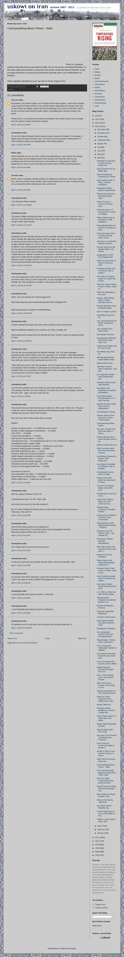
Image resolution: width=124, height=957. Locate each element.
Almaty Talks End (104, 705)
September (102, 140)
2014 (97, 123)
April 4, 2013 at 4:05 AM (20, 598)
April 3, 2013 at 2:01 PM (21, 376)
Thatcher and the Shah (106, 617)
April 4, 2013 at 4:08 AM (20, 613)
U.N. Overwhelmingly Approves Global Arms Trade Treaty (106, 773)
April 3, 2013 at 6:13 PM (21, 535)
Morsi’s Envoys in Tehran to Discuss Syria (105, 204)
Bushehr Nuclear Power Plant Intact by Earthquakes (106, 406)
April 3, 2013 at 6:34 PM (21, 565)
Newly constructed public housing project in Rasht (106, 480)
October (100, 137)
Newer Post (12, 638)
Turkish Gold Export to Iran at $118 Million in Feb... (106, 813)
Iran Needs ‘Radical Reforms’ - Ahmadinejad (105, 541)
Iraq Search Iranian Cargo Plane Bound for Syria (107, 586)
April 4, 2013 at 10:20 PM (21, 628)
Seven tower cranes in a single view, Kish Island (106, 718)
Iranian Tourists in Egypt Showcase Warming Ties (106, 788)
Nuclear (98, 75)
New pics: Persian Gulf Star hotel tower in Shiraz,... (106, 431)
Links (97, 106)
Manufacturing (100, 103)
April (99, 158)
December (101, 129)
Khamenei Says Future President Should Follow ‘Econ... (106, 235)
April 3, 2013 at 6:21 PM (21, 550)
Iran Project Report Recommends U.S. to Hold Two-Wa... (106, 398)
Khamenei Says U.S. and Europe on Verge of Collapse (106, 212)
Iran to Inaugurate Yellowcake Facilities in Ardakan (107, 648)
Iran (22, 89)
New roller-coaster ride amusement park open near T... (106, 549)
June (99, 151)
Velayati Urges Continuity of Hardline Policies (106, 509)
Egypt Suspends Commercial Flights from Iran (105, 669)
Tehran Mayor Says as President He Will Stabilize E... (106, 220)
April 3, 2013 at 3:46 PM (21, 483)
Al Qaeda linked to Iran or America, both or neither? (106, 271)
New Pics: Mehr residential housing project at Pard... (105, 780)
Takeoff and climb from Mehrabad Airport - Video (106, 196)
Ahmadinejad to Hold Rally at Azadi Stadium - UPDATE (106, 525)
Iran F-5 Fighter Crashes (107, 312)
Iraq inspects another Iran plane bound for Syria (105, 623)
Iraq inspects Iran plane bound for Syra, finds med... (106, 656)
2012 (97, 837)
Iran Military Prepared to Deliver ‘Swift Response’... (106, 458)
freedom (17, 89)
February (101, 829)
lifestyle (27, 89)
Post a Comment (16, 633)
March (100, 826)
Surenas (14, 100)
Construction (100, 97)
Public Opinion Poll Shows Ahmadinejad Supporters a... (106, 562)
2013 (97, 126)
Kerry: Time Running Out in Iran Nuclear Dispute (105, 677)
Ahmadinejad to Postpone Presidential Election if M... (106, 600)
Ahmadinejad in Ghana (106, 412)
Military (97, 72)
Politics (97, 87)
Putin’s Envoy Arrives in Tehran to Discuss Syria (106, 263)
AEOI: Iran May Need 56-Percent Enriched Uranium (106, 450)
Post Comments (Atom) (27, 643)
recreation (42, 89)
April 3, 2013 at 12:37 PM (21, 286)
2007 (97, 855)
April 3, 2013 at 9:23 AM (20, 190)
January (100, 833)
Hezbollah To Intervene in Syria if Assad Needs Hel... (106, 163)
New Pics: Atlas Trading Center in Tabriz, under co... (106, 286)
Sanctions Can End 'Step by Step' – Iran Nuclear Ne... (105, 533)
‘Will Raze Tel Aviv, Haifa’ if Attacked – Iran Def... (107, 369)
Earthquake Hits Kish (105, 334)
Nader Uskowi (102, 908)
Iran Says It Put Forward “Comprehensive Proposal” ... (106, 737)
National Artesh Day (105, 363)
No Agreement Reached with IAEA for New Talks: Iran (106, 340)
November (101, 133)
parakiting (34, 89)
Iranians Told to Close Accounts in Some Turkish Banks (105, 417)
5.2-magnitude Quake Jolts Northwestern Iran (105, 377)
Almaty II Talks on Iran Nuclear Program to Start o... (106, 753)
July (99, 147)
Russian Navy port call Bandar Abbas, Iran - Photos (106, 249)
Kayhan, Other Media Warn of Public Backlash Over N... (105, 300)
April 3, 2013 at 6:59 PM (21, 583)
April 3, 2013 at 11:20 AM (21, 205)
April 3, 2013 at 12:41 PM (21, 313)
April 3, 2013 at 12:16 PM (21, 265)
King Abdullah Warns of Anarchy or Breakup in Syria (106, 227)
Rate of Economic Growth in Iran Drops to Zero (106, 685)
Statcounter (97, 926)
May (99, 154)
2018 (97, 116)
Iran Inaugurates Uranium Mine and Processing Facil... (105, 634)
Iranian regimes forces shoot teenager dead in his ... (107, 439)
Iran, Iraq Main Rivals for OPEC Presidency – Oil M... (107, 323)
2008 (97, 852)
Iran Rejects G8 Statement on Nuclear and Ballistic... (106, 390)
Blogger (73, 948)
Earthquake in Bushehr (106, 629)
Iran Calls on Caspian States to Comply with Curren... (106, 278)
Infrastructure (100, 100)
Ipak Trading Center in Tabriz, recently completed (106, 182)
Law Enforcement (102, 81)
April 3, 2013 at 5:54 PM (21, 515)
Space (97, 78)
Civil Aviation (100, 84)
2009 (97, 848)
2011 (97, 841)
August (100, 144)
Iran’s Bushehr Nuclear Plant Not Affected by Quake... (106, 578)
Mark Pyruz (101, 905)
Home (47, 638)
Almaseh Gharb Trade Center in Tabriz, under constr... (106, 570)
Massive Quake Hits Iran (107, 445)
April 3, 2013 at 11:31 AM (21, 225)
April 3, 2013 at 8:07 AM (20, 145)
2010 (97, 845)
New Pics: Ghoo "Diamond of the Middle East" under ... (106, 699)
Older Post (82, 638)
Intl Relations (100, 91)
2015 (97, 119)
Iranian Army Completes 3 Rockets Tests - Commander (106, 517)
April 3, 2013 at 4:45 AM (20, 125)
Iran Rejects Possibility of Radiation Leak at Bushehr (106, 466)
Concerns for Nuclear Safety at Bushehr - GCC (105, 488)
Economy (98, 94)
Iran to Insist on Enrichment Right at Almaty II (105, 745)
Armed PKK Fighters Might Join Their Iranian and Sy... (105, 501)
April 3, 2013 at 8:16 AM (20, 167)
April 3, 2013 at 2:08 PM (21, 396)
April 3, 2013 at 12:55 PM (21, 341)
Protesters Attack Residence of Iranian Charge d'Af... (106, 710)
